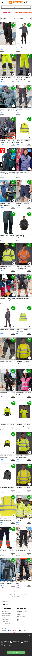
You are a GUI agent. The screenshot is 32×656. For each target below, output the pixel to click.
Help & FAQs (5, 621)
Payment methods (6, 615)
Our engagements (6, 623)
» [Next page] (18, 591)
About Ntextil (5, 611)
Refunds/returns (5, 619)
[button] (24, 2)
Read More (22, 639)
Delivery (3, 617)
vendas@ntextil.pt (21, 616)
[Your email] (14, 601)
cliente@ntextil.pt (21, 613)
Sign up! (5, 604)
